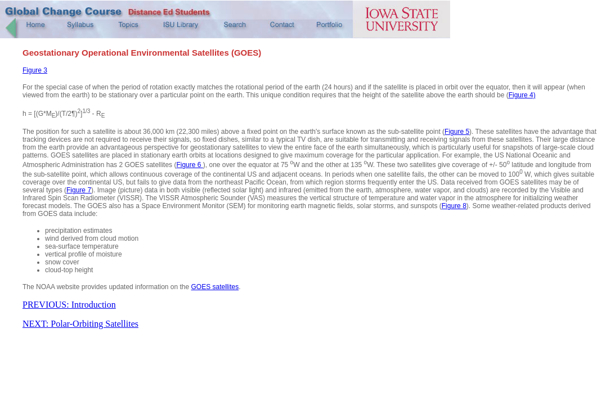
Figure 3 (35, 70)
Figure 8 (454, 206)
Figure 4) (522, 95)
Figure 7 (78, 190)
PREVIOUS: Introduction (69, 304)
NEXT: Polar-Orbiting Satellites (80, 323)
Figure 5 (457, 132)
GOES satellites (215, 287)
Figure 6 (189, 165)
